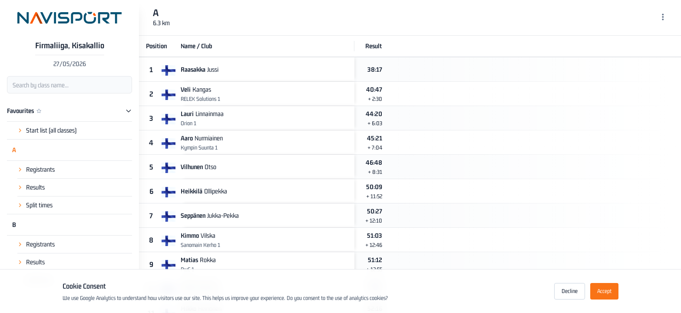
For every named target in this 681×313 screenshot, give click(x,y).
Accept (604, 291)
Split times (39, 205)
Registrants (40, 169)
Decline (570, 291)
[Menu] (663, 18)
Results (35, 187)
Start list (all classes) (51, 130)
